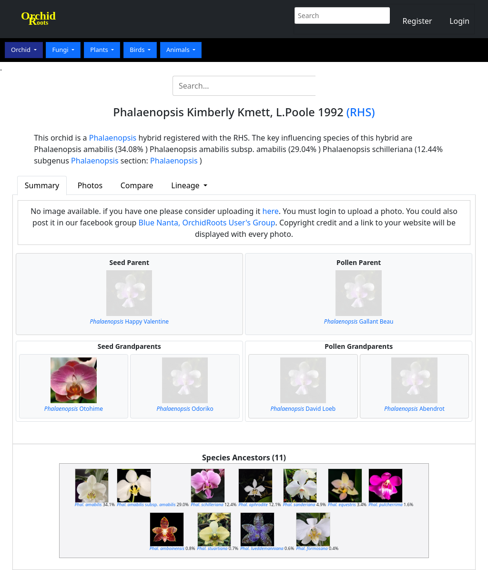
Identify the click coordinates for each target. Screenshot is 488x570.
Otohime (73, 409)
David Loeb (303, 409)
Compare (137, 185)
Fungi (61, 49)
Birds (138, 49)
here (271, 211)
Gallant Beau (359, 321)
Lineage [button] (186, 185)
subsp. (146, 504)
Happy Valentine (129, 321)
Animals (178, 49)
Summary (42, 185)
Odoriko (184, 409)
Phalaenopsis (113, 137)
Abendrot (414, 409)
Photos (90, 185)
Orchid (21, 49)
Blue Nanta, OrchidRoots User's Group (207, 222)
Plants (100, 49)
